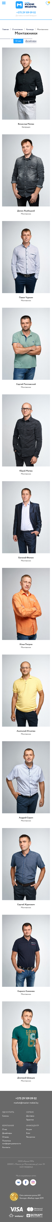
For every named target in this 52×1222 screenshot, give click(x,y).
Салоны (5, 1116)
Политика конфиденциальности (11, 1142)
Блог (28, 1133)
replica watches (25, 37)
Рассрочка (30, 1137)
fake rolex (15, 37)
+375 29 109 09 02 (26, 1098)
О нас (18, 41)
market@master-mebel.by (26, 1102)
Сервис (30, 1112)
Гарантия (30, 1119)
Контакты (6, 1147)
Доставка (30, 1116)
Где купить (8, 1112)
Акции (29, 1129)
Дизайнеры (30, 41)
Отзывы (5, 1137)
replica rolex (5, 37)
